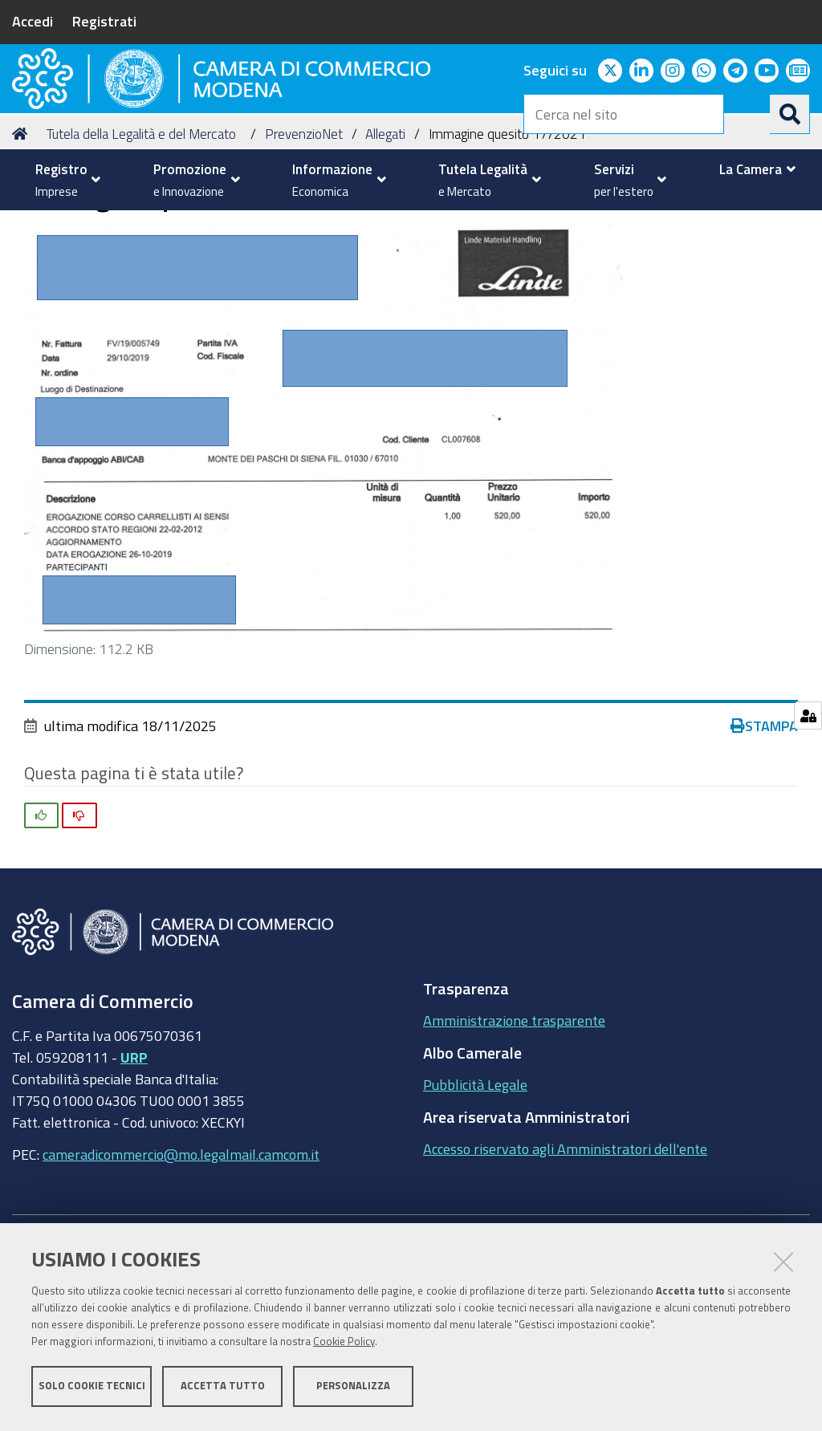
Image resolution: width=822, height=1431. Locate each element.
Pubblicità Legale (475, 1200)
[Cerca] (790, 114)
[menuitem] (64, 179)
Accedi (32, 21)
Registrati (104, 21)
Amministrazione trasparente (514, 1135)
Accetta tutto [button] (223, 1389)
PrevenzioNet (304, 249)
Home (22, 249)
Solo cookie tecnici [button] (92, 1389)
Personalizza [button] (353, 1389)
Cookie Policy (344, 1345)
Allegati (385, 249)
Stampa (764, 841)
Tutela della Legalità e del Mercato (141, 249)
